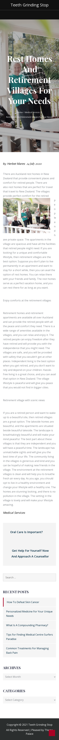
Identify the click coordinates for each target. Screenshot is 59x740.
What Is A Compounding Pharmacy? (27, 625)
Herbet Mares (16, 164)
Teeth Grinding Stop (30, 5)
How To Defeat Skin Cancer (23, 602)
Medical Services (14, 513)
